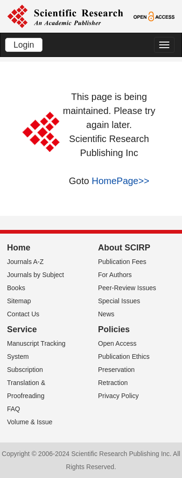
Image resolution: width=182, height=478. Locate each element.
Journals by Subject (35, 274)
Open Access (117, 343)
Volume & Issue (29, 422)
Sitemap (19, 301)
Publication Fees (122, 261)
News (106, 314)
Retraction (113, 382)
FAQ (13, 409)
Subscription (25, 369)
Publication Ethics (124, 356)
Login (24, 45)
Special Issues (119, 301)
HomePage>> (120, 181)
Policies (114, 329)
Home (18, 247)
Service (22, 329)
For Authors (115, 274)
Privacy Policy (118, 396)
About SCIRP (124, 247)
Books (16, 288)
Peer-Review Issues (127, 288)
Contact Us (23, 314)
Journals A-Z (25, 261)
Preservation (116, 369)
